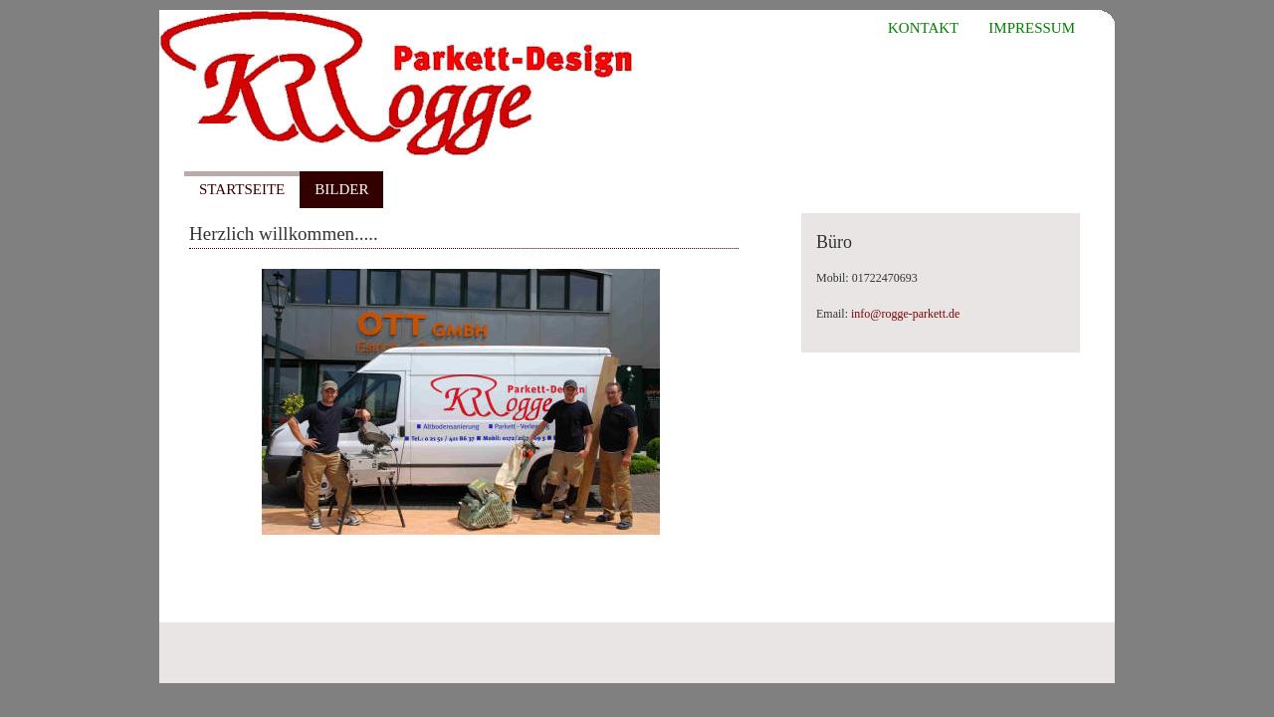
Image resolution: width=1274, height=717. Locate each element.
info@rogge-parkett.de (905, 314)
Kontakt (923, 28)
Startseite (242, 189)
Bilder (341, 189)
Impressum (1031, 28)
